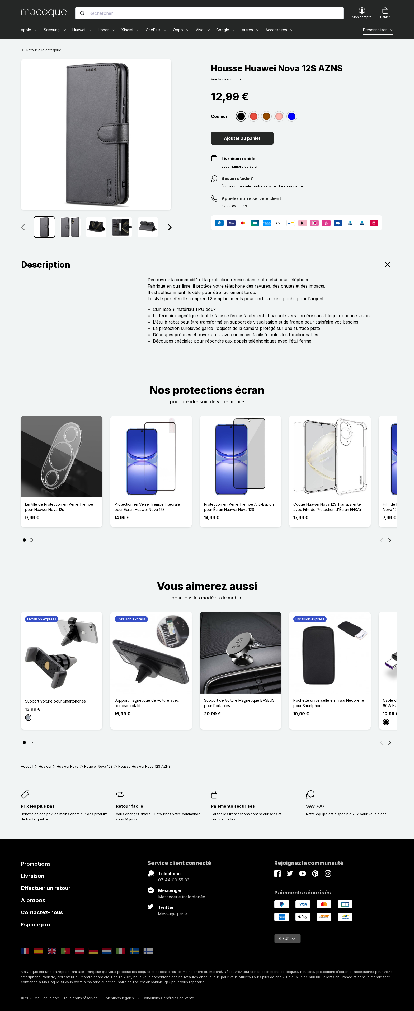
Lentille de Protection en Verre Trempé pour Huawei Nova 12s (59, 507)
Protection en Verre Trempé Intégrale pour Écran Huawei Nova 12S (147, 507)
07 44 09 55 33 (173, 880)
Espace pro (35, 924)
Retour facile (129, 806)
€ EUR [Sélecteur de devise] (287, 938)
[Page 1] (24, 540)
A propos (33, 900)
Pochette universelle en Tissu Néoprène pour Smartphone (328, 703)
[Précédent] (381, 539)
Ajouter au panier (242, 138)
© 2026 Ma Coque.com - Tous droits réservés (59, 998)
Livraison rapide (238, 158)
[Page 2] (31, 540)
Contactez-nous (42, 912)
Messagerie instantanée (181, 896)
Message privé (172, 913)
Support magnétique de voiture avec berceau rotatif (147, 703)
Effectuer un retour (45, 888)
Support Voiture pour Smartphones (55, 701)
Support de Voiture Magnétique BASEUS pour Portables (239, 703)
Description (207, 264)
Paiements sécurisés (233, 806)
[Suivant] (389, 539)
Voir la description (226, 79)
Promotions (36, 864)
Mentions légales (120, 998)
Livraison (32, 876)
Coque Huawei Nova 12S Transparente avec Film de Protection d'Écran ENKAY (327, 507)
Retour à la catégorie (41, 50)
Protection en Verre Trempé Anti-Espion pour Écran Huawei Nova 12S (239, 507)
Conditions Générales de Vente (168, 998)
